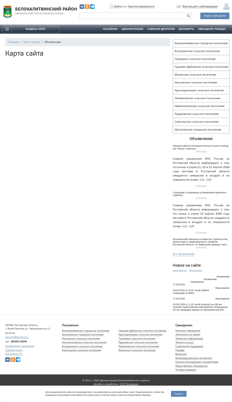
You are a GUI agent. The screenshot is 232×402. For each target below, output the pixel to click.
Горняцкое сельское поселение (137, 338)
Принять (179, 393)
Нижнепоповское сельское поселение (84, 342)
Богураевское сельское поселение (82, 346)
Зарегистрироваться (141, 6)
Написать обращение (187, 330)
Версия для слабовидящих (200, 6)
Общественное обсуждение (191, 365)
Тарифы (179, 350)
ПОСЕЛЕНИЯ (110, 29)
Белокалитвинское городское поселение (85, 330)
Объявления (195, 270)
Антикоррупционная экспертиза (193, 358)
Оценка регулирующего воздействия (196, 361)
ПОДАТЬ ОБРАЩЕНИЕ (215, 15)
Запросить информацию (189, 338)
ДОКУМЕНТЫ (186, 29)
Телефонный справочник (19, 346)
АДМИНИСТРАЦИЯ (132, 29)
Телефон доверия (185, 369)
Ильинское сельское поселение (137, 350)
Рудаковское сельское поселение (138, 342)
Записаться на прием (187, 334)
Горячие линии (13, 350)
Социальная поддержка (189, 346)
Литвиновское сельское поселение (139, 346)
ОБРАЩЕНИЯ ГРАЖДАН (212, 29)
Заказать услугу (184, 342)
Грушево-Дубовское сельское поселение (142, 330)
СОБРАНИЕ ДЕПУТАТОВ (161, 29)
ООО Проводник (129, 384)
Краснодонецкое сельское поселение (141, 334)
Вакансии (180, 354)
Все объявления (183, 254)
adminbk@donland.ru (17, 337)
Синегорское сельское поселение (81, 350)
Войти (118, 6)
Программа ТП (13, 353)
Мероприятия (180, 270)
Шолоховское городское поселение (83, 334)
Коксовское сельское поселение (81, 338)
